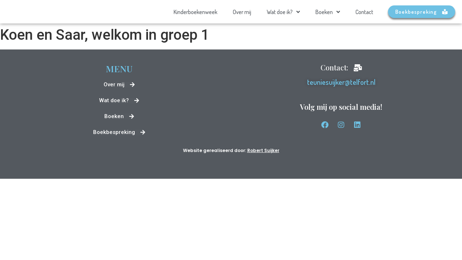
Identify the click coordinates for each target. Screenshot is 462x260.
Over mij (242, 12)
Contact (364, 12)
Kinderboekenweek (195, 12)
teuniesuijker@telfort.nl (341, 82)
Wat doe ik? (283, 11)
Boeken (327, 11)
